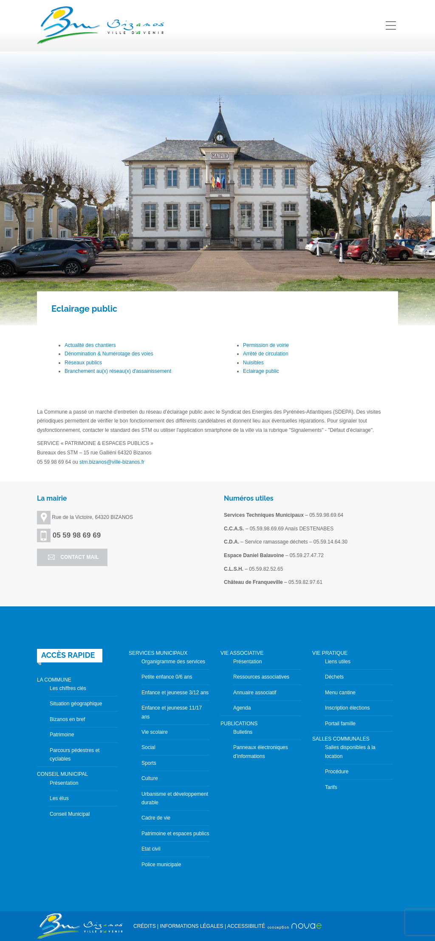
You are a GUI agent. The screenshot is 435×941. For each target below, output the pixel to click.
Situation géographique (76, 704)
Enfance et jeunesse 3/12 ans (175, 693)
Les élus (59, 798)
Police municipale (161, 865)
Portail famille (340, 724)
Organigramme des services (173, 662)
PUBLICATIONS (238, 724)
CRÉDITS (144, 926)
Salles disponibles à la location (350, 751)
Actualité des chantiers (90, 345)
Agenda (242, 708)
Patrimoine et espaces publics (175, 834)
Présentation (64, 783)
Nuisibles (253, 363)
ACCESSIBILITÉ (246, 926)
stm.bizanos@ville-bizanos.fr (111, 462)
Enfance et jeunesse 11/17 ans (171, 712)
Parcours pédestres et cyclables (74, 754)
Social (148, 747)
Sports (148, 763)
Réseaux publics (83, 363)
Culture (149, 778)
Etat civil (151, 849)
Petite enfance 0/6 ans (166, 677)
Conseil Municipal (70, 814)
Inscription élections (347, 708)
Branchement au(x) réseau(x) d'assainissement (118, 371)
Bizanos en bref (67, 719)
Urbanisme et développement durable (174, 798)
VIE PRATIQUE (329, 653)
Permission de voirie (266, 345)
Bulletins (242, 732)
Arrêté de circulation (265, 354)
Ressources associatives (261, 677)
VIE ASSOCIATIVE (241, 653)
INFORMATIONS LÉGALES (191, 926)
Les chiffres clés (68, 688)
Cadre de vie (155, 818)
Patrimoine (62, 735)
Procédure (336, 772)
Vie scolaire (154, 732)
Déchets (334, 677)
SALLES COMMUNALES (341, 739)
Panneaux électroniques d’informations (260, 751)
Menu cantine (340, 693)
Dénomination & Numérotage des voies (109, 354)
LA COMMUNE (54, 680)
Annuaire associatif (254, 693)
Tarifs (331, 787)
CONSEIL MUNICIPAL (62, 774)
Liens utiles (337, 662)
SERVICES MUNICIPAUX (158, 653)
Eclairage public (261, 371)
